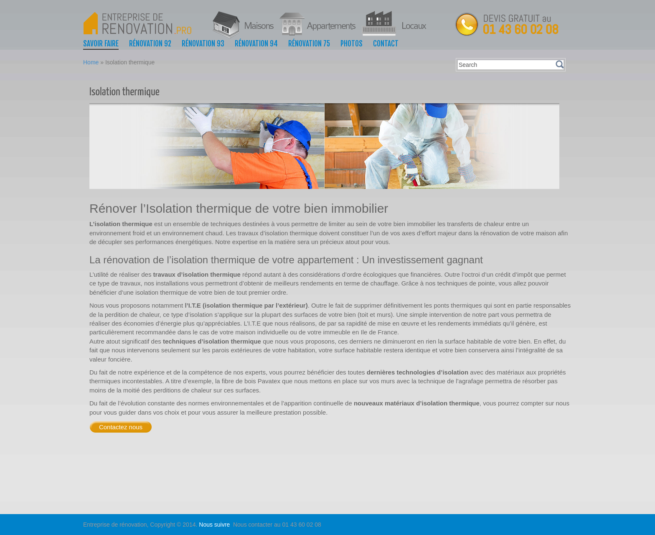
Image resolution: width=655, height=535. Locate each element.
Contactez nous (120, 427)
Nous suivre (215, 524)
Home (91, 62)
